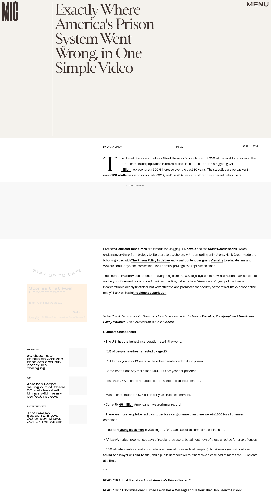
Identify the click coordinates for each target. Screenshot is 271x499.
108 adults (119, 175)
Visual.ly (217, 260)
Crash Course (217, 249)
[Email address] (57, 305)
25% (212, 158)
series (232, 249)
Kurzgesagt (224, 316)
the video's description (149, 292)
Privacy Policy (34, 322)
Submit (78, 314)
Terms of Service (75, 320)
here (170, 322)
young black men (131, 430)
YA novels (189, 249)
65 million (126, 404)
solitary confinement (118, 281)
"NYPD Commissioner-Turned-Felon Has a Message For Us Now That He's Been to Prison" (177, 490)
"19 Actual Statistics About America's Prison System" (152, 480)
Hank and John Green (131, 249)
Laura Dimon (114, 147)
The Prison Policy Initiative (150, 260)
